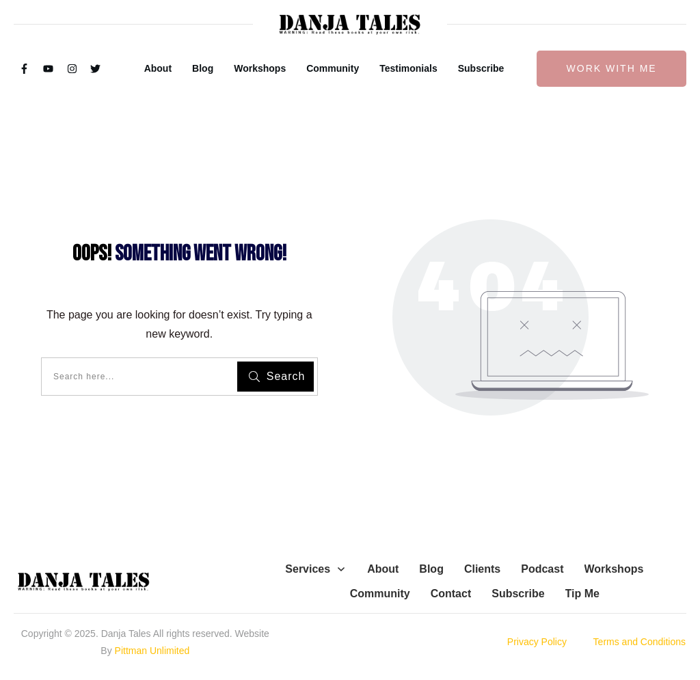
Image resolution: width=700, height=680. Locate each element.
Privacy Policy (537, 641)
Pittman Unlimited (152, 650)
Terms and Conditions (639, 641)
